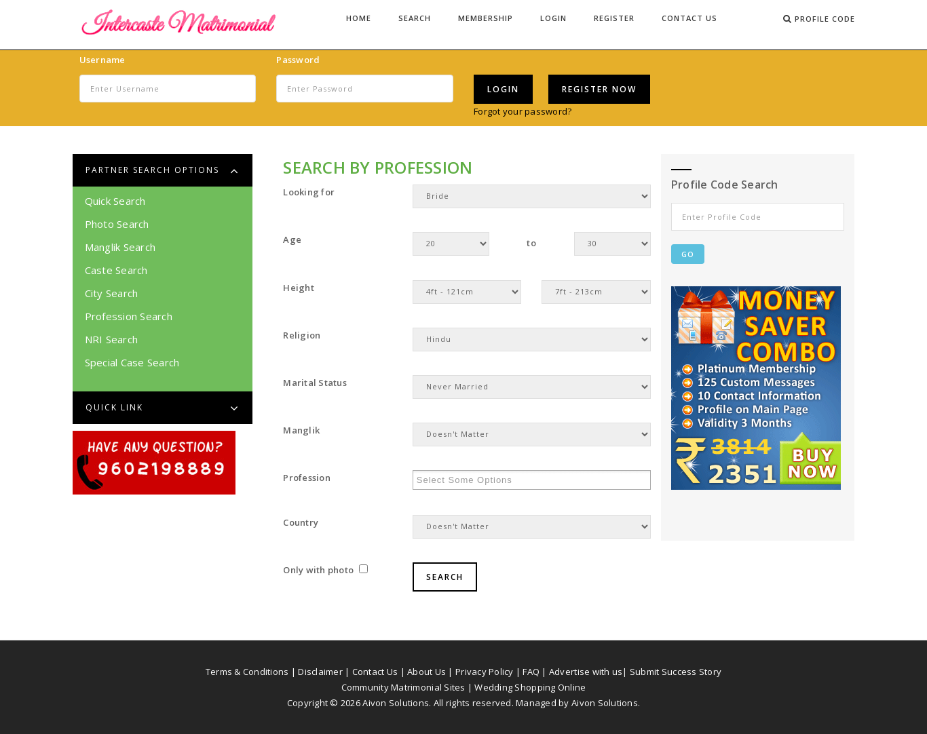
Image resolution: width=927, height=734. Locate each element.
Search (414, 18)
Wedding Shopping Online (530, 687)
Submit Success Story (675, 671)
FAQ (531, 671)
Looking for (309, 192)
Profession (306, 477)
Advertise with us (585, 671)
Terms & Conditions (247, 671)
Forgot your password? (522, 111)
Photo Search (117, 224)
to (531, 243)
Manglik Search (120, 247)
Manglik (301, 430)
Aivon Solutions (604, 703)
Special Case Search (132, 362)
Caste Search (116, 270)
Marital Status (315, 382)
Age (292, 239)
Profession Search (128, 316)
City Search (111, 293)
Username (102, 60)
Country (300, 522)
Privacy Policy (484, 671)
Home (358, 18)
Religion (301, 335)
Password (298, 60)
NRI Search (111, 339)
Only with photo (325, 570)
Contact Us (689, 18)
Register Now (599, 89)
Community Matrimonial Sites (403, 687)
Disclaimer (320, 671)
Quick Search (115, 201)
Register (614, 18)
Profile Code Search (724, 184)
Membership (485, 18)
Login (553, 18)
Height (298, 288)
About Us (426, 671)
